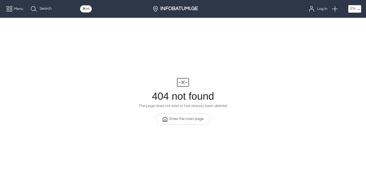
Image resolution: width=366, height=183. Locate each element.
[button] (335, 9)
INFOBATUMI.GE (179, 8)
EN (352, 9)
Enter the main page (183, 119)
